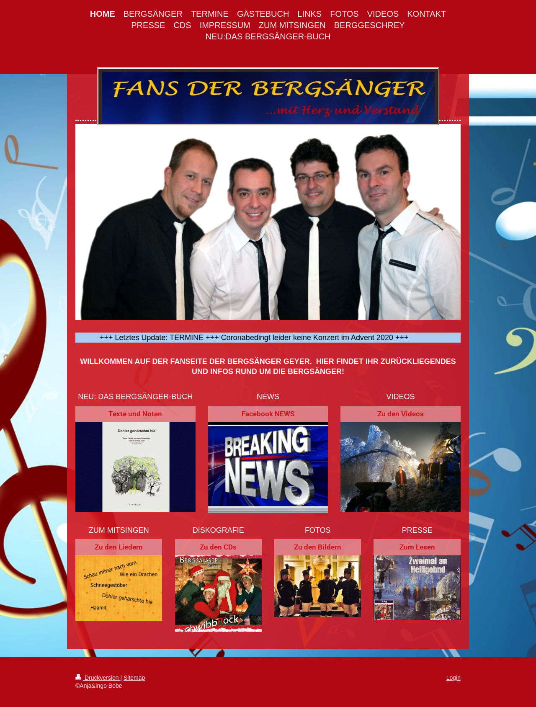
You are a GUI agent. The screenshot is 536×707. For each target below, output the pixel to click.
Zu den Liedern (119, 547)
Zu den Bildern (317, 547)
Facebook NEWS (268, 414)
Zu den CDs (218, 547)
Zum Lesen (417, 547)
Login (453, 677)
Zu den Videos (400, 414)
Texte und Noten (135, 414)
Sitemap (134, 677)
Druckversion (97, 677)
